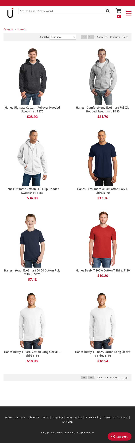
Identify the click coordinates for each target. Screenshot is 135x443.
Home (8, 417)
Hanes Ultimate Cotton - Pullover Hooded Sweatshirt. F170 (32, 109)
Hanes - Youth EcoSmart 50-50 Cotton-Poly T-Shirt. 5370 (32, 272)
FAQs (46, 417)
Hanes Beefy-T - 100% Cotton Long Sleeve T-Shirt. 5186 (102, 354)
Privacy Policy (93, 417)
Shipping (57, 417)
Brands (8, 29)
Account (20, 417)
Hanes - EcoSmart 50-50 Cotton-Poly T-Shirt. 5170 (102, 191)
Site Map (67, 421)
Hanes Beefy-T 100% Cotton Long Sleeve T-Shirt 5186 (32, 354)
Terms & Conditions (116, 417)
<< (84, 36)
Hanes (21, 29)
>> (90, 36)
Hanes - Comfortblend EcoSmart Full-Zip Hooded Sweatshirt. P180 (102, 109)
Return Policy (74, 417)
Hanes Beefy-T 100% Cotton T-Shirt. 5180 (103, 270)
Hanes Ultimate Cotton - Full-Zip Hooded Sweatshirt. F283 (32, 191)
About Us (34, 417)
